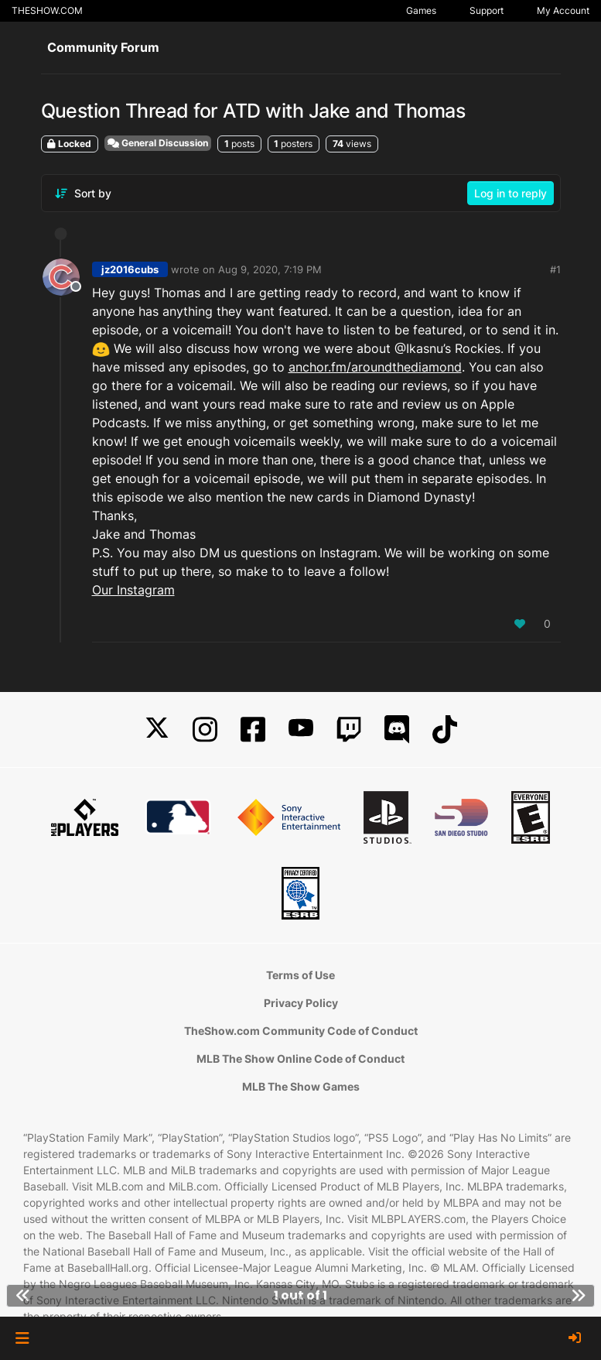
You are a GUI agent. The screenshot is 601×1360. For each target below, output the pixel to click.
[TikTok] (444, 729)
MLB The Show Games (301, 1086)
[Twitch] (348, 729)
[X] (157, 729)
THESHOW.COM (47, 10)
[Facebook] (253, 729)
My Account (563, 10)
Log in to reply (510, 193)
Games (421, 10)
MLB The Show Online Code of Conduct (300, 1058)
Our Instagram (133, 590)
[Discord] (396, 729)
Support (487, 10)
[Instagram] (205, 729)
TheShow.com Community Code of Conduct (301, 1030)
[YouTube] (301, 729)
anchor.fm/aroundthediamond (375, 367)
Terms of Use (300, 974)
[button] (22, 1338)
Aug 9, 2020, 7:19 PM (270, 269)
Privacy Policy (301, 1002)
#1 (555, 269)
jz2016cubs (130, 269)
